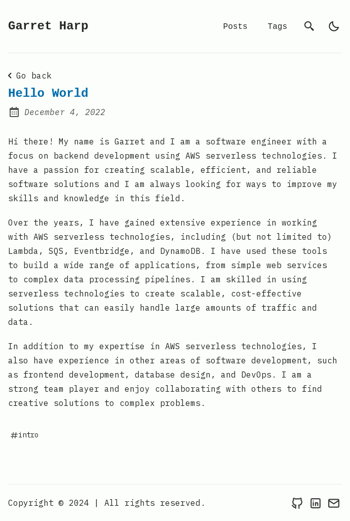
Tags (277, 26)
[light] (334, 26)
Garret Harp (48, 26)
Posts (235, 26)
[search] (309, 26)
